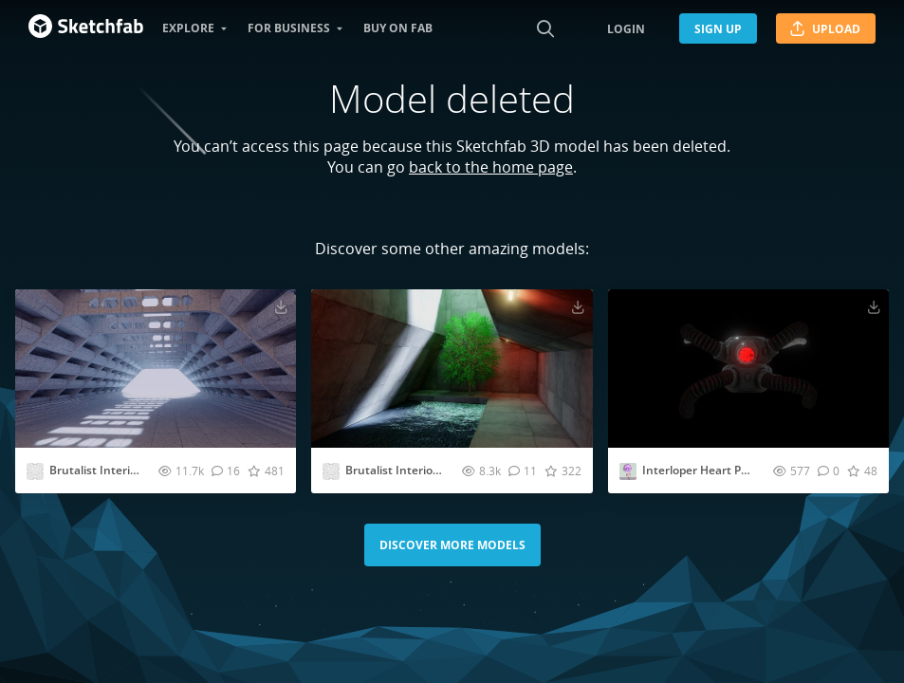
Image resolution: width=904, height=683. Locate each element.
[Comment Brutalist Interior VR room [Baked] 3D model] (226, 470)
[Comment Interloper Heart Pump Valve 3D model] (828, 470)
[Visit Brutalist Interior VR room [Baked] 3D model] (155, 368)
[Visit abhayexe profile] (35, 471)
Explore (188, 28)
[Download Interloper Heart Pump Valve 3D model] (873, 306)
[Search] (545, 28)
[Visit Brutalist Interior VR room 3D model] (451, 368)
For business (289, 28)
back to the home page (491, 167)
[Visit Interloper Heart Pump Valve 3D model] (748, 368)
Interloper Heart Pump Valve (719, 470)
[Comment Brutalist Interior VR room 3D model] (522, 470)
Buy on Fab (398, 28)
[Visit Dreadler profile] (627, 471)
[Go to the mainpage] (85, 28)
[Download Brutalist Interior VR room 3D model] (577, 306)
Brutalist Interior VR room (415, 470)
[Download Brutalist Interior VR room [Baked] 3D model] (280, 306)
